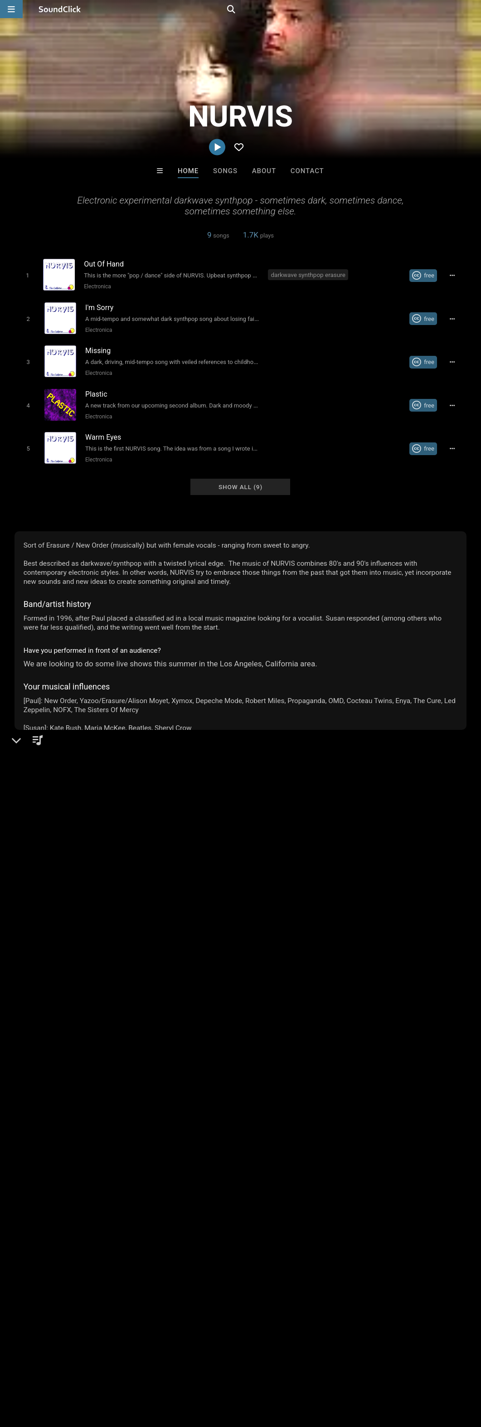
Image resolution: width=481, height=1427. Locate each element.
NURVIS (30, 771)
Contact (307, 171)
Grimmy (352, 1234)
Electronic (45, 802)
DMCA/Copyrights (169, 1373)
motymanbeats (128, 1234)
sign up (50, 1070)
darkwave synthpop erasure (309, 274)
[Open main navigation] (11, 9)
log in (83, 1070)
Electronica (96, 286)
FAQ (38, 1373)
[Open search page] (472, 9)
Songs (225, 171)
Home (188, 171)
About (264, 171)
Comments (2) (44, 956)
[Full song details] (455, 275)
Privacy (216, 1373)
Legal (244, 1373)
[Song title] (171, 263)
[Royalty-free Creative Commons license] (427, 275)
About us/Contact (80, 1373)
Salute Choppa (203, 1234)
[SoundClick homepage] (60, 9)
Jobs (124, 1373)
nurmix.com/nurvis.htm (64, 837)
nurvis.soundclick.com (63, 824)
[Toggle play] (25, 275)
